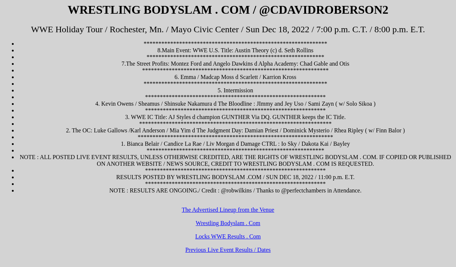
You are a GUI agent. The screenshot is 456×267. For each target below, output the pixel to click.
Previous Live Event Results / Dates (228, 250)
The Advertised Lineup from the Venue (228, 210)
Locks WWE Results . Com (228, 236)
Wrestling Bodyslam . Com (228, 223)
